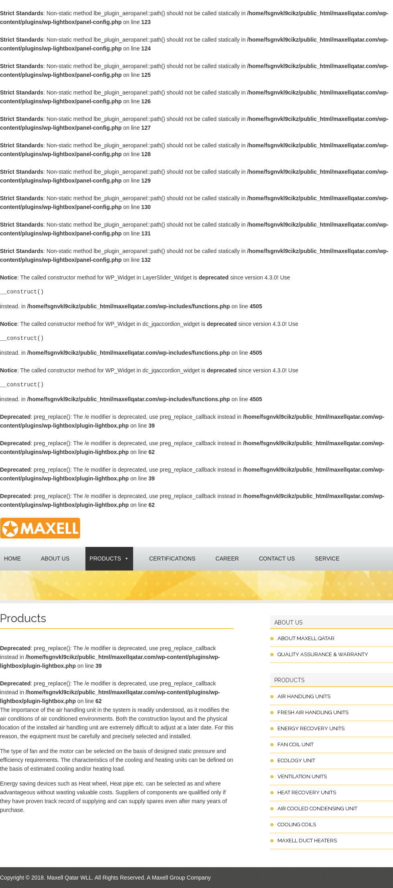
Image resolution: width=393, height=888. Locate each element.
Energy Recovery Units (311, 728)
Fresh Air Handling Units (313, 712)
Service (327, 558)
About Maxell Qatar (306, 638)
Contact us (277, 558)
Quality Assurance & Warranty (323, 654)
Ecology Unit (296, 760)
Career (227, 558)
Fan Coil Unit (296, 744)
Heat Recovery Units (307, 793)
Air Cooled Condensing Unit (317, 809)
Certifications (172, 558)
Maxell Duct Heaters (307, 841)
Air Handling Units (304, 696)
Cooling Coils (297, 825)
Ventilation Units (302, 776)
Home (12, 558)
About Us (55, 558)
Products (105, 558)
